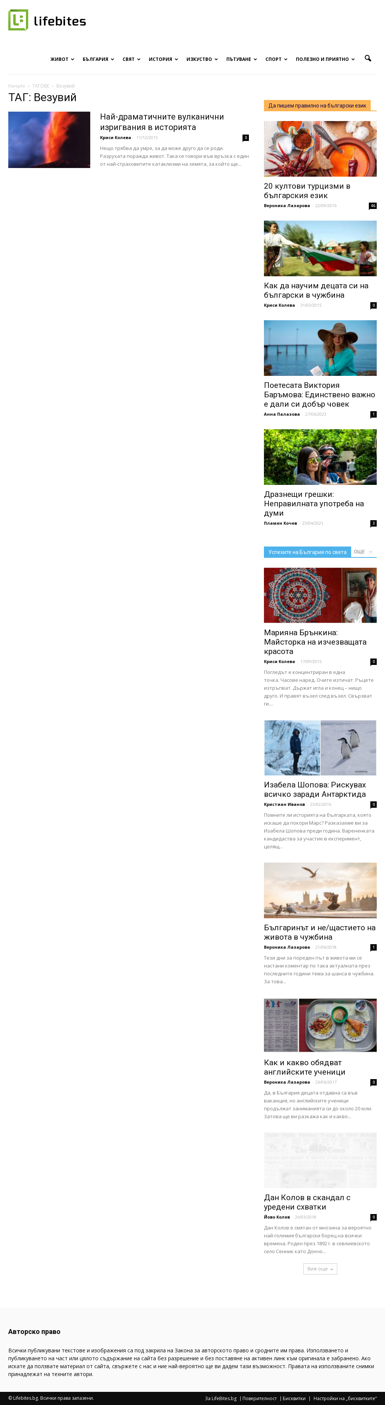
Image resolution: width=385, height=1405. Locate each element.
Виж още (320, 1269)
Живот (62, 59)
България (98, 59)
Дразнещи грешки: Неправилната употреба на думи (314, 504)
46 (373, 205)
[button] (368, 59)
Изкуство (202, 59)
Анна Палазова (282, 414)
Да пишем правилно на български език (317, 106)
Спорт (276, 59)
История (163, 59)
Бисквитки (294, 1398)
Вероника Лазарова (287, 205)
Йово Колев (277, 1217)
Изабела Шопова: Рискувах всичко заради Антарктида (315, 789)
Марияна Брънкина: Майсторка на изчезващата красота (315, 642)
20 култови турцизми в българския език (307, 191)
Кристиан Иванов (284, 804)
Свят (132, 59)
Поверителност (260, 1398)
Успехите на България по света (307, 552)
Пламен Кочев (280, 523)
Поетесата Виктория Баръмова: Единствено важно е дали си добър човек (319, 395)
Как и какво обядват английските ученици (305, 1067)
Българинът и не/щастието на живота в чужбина (320, 932)
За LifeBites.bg (220, 1398)
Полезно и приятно (325, 59)
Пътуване (241, 59)
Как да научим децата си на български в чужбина (316, 290)
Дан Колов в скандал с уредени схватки (307, 1202)
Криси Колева (115, 137)
